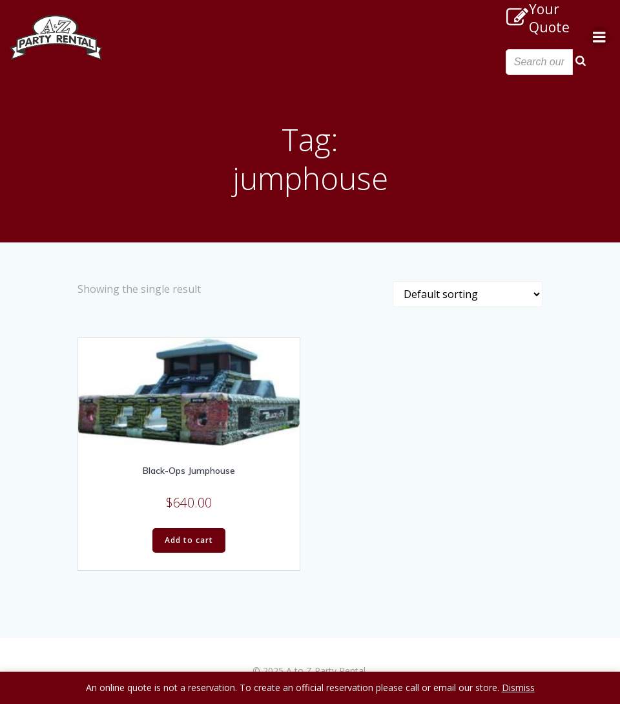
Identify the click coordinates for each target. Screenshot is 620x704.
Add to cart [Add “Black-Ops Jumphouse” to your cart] (189, 540)
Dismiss (518, 687)
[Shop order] (467, 294)
